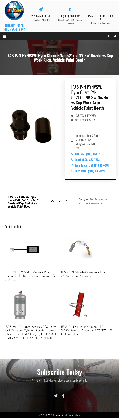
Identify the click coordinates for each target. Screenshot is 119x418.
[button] (4, 36)
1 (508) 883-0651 (71, 16)
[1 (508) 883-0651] (71, 9)
